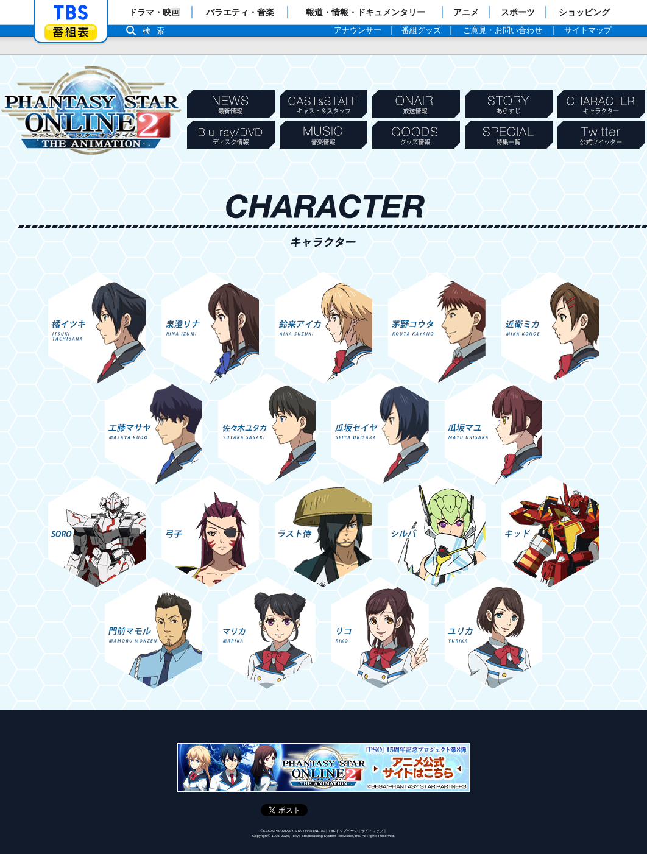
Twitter (601, 135)
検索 (157, 30)
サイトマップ (372, 831)
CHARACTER (601, 104)
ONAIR (416, 104)
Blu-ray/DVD (231, 135)
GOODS (416, 135)
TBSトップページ (343, 831)
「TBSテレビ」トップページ (70, 13)
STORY (509, 104)
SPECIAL (509, 135)
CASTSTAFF (323, 104)
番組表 (70, 32)
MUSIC (323, 135)
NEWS (231, 104)
